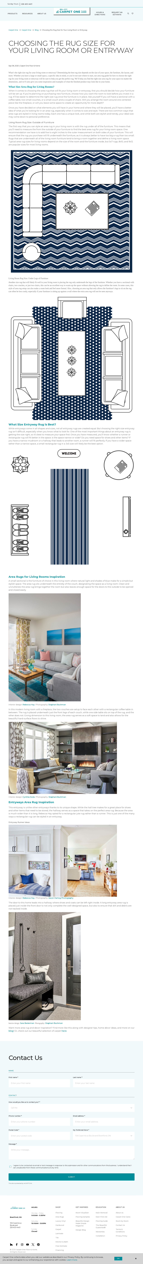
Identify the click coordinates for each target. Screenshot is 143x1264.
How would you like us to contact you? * (24, 1102)
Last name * (77, 1077)
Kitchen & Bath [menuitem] (62, 1242)
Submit (71, 1177)
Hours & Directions (100, 13)
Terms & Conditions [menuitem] (120, 1230)
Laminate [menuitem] (59, 1234)
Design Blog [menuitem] (81, 1230)
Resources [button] (27, 14)
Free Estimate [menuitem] (61, 1246)
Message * (13, 1144)
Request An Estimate (117, 13)
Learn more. (71, 1260)
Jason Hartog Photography (61, 898)
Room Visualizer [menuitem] (82, 1213)
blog (11, 1031)
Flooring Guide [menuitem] (102, 1221)
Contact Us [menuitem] (120, 1225)
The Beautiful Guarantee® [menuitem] (101, 1226)
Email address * (79, 1116)
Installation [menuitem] (100, 1236)
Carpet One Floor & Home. (26, 1250)
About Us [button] (41, 14)
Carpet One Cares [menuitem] (123, 1217)
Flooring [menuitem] (59, 1213)
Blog (36, 30)
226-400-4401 (26, 4)
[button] (128, 13)
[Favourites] (132, 13)
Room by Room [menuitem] (122, 1221)
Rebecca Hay (29, 705)
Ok (118, 1258)
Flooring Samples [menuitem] (83, 1217)
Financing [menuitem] (60, 1250)
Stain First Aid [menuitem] (101, 1217)
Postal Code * (14, 1130)
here (64, 1031)
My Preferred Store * (81, 1130)
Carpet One (13, 30)
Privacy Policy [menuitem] (121, 1236)
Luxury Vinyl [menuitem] (61, 1221)
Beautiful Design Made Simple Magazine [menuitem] (82, 1223)
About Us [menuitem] (119, 1213)
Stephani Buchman (57, 705)
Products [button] (12, 14)
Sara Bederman (27, 1023)
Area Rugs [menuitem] (60, 1217)
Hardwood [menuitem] (60, 1225)
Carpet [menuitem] (58, 1229)
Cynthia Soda (29, 797)
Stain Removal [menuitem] (101, 1213)
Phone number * (15, 1116)
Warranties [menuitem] (100, 1232)
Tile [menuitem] (57, 1238)
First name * (13, 1077)
